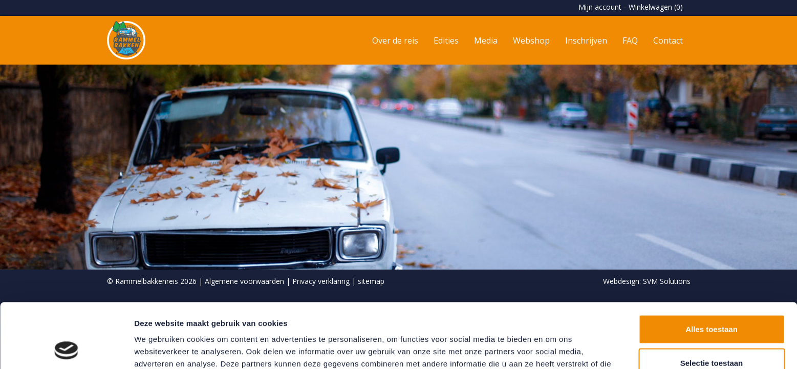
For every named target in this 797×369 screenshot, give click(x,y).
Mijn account (599, 7)
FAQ (630, 40)
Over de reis (395, 40)
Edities (446, 40)
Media (486, 40)
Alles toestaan (711, 268)
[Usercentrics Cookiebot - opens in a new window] (66, 349)
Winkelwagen (656, 7)
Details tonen (553, 348)
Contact (668, 40)
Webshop (531, 40)
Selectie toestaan (711, 302)
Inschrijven (586, 40)
